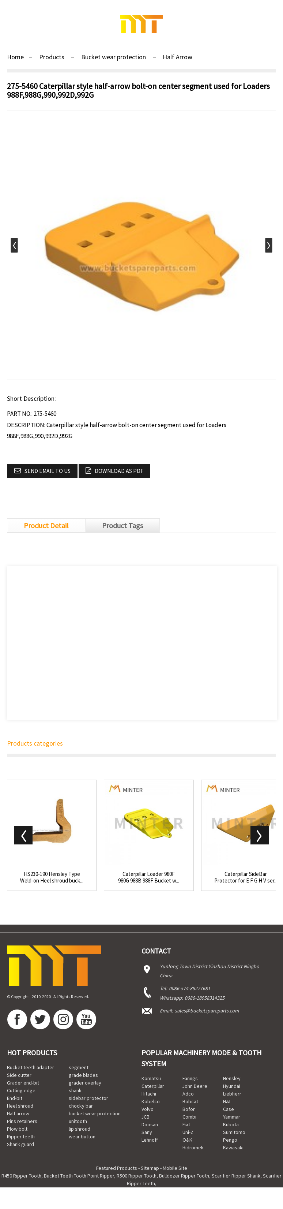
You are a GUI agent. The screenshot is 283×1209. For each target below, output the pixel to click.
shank (75, 1090)
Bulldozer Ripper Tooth (184, 1175)
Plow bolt (17, 1129)
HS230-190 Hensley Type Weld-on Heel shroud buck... (51, 877)
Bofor (188, 1109)
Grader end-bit (23, 1082)
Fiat (186, 1124)
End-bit (14, 1098)
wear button (82, 1136)
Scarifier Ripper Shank (236, 1175)
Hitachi (149, 1093)
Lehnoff (150, 1140)
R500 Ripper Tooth (136, 1175)
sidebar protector (88, 1098)
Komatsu (151, 1078)
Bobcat (190, 1101)
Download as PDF (119, 470)
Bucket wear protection (113, 57)
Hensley (232, 1078)
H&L (227, 1101)
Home (15, 57)
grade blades (83, 1075)
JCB (146, 1116)
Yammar (231, 1116)
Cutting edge (21, 1090)
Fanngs (190, 1078)
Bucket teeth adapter (30, 1067)
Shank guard (20, 1144)
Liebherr (232, 1093)
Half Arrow (177, 57)
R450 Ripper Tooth (21, 1175)
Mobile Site (175, 1168)
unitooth (78, 1121)
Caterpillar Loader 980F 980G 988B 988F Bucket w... (148, 877)
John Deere (194, 1086)
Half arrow (18, 1113)
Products (51, 57)
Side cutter (19, 1075)
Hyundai (231, 1086)
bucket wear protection (95, 1113)
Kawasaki (233, 1147)
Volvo (148, 1109)
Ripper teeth (21, 1136)
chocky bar (81, 1105)
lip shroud (79, 1129)
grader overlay (85, 1082)
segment (78, 1067)
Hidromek (193, 1147)
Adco (188, 1093)
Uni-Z (187, 1132)
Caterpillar (153, 1086)
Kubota (231, 1124)
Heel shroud (20, 1105)
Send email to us (47, 470)
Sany (147, 1132)
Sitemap (150, 1168)
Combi (189, 1116)
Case (228, 1109)
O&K (187, 1140)
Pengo (230, 1140)
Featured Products (116, 1168)
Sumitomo (234, 1132)
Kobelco (151, 1101)
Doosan (150, 1124)
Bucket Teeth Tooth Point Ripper (79, 1175)
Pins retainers (22, 1121)
